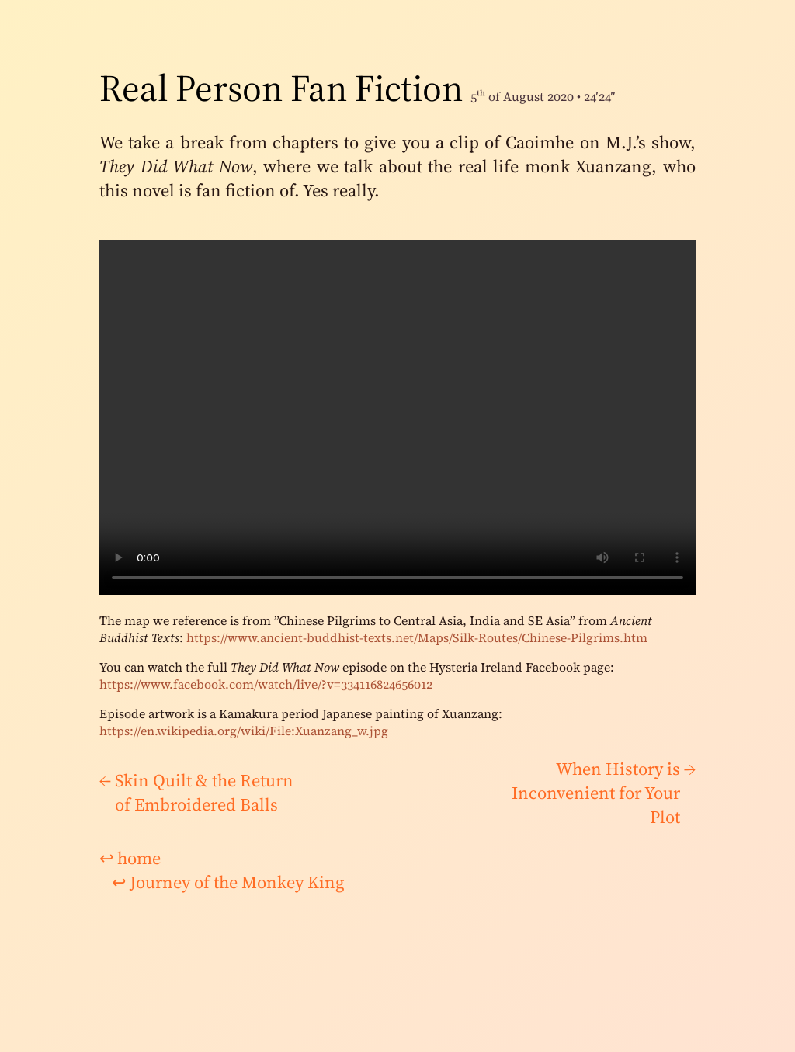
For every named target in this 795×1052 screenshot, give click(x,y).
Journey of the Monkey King (228, 882)
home (130, 858)
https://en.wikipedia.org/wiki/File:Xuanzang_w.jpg (243, 730)
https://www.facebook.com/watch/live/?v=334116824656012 (265, 684)
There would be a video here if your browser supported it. (397, 417)
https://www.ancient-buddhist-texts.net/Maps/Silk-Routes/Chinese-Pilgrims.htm (416, 637)
